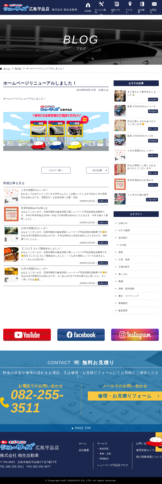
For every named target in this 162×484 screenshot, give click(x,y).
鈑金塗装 (122, 310)
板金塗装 (104, 448)
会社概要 (84, 450)
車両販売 (122, 303)
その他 (122, 245)
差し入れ (122, 274)
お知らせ (103, 89)
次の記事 (97, 170)
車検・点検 (105, 453)
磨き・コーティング (128, 296)
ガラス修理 (124, 230)
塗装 (120, 252)
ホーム (5, 68)
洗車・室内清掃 (126, 288)
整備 (120, 281)
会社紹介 (122, 237)
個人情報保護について (149, 456)
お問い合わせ (144, 443)
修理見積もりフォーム (149, 450)
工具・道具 (124, 259)
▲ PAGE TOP (81, 428)
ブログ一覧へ (56, 170)
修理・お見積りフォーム (125, 395)
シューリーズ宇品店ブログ (112, 465)
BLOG (18, 68)
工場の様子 (124, 266)
